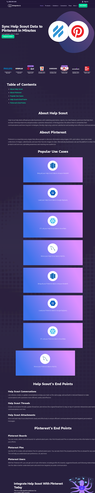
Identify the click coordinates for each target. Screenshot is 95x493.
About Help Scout (16, 89)
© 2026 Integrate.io (12, 484)
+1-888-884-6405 (14, 465)
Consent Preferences (59, 479)
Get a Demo (83, 5)
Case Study (30, 64)
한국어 (81, 478)
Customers (82, 456)
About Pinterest (15, 92)
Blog (54, 456)
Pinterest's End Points (18, 103)
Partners (81, 465)
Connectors (63, 5)
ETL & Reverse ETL (33, 458)
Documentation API (58, 467)
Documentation (57, 465)
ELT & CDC (31, 460)
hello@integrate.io (14, 460)
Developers (31, 472)
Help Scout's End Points (18, 99)
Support (30, 469)
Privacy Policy (57, 474)
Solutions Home (32, 456)
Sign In (85, 1)
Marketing (31, 465)
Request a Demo (8, 36)
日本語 (81, 476)
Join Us (81, 467)
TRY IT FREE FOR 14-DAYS (39, 331)
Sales (29, 467)
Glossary (55, 476)
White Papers (83, 458)
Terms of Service (83, 484)
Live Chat (55, 458)
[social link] (7, 469)
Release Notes (32, 474)
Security (55, 469)
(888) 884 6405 (11, 1)
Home (39, 5)
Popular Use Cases (16, 96)
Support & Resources (59, 460)
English (81, 473)
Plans (69, 5)
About (80, 463)
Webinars (82, 460)
